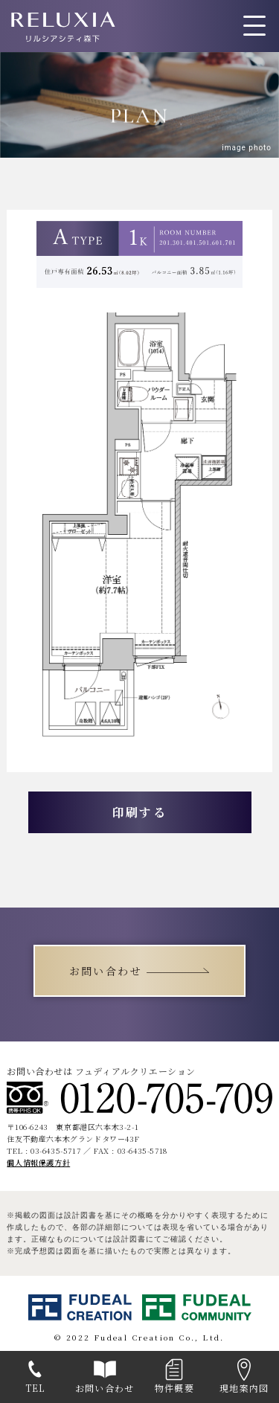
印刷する (139, 812)
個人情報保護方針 (38, 1162)
